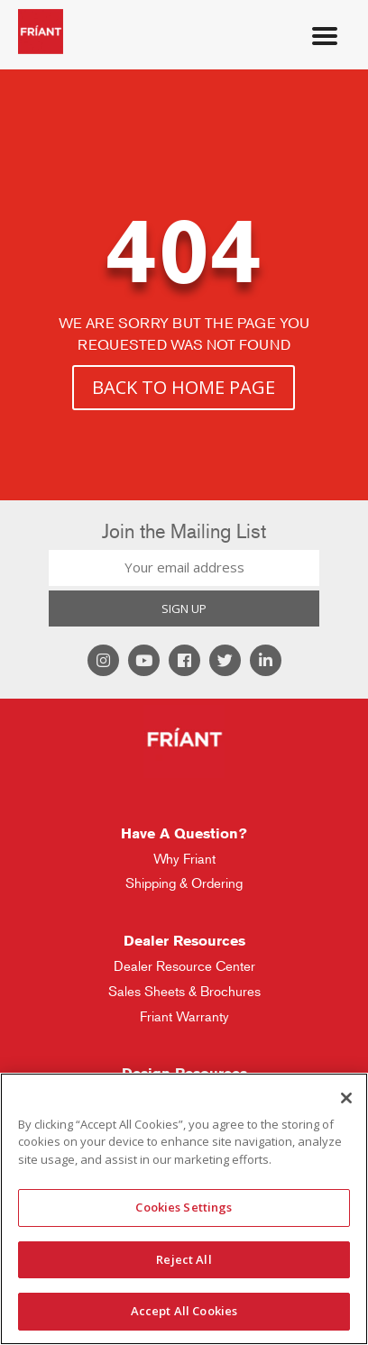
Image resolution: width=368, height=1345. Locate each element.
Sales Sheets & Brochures (184, 991)
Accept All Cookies (184, 1311)
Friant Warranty (184, 1016)
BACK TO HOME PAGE (183, 387)
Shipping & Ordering (184, 883)
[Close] (346, 1098)
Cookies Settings (183, 1207)
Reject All (183, 1259)
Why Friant (184, 858)
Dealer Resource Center (184, 965)
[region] (184, 1209)
